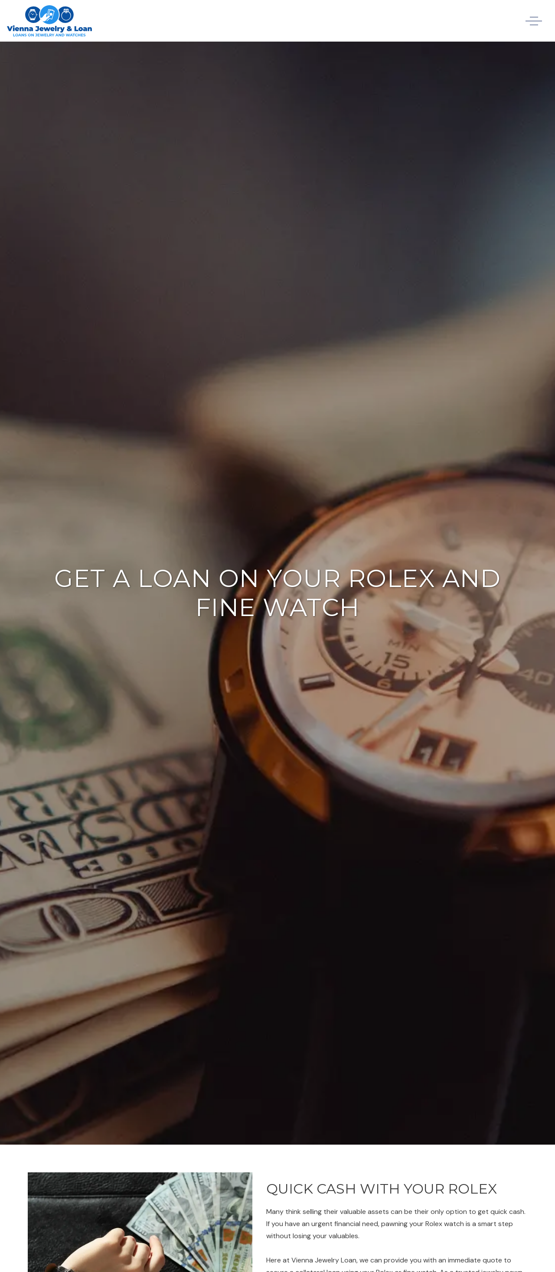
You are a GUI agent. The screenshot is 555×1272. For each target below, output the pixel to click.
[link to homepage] (49, 21)
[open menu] (534, 21)
